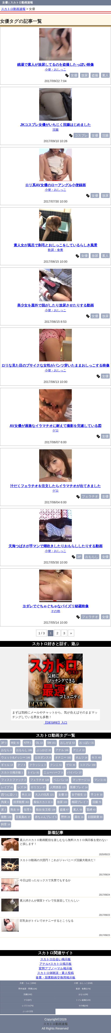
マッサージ (81, 779)
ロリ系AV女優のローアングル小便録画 (55, 185)
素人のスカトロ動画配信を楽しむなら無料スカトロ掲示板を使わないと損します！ (54, 844)
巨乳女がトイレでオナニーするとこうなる (37, 925)
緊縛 (91, 809)
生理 (27, 809)
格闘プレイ (80, 802)
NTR (27, 742)
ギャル (7, 764)
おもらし (24, 750)
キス (96, 757)
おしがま (67, 742)
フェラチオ (39, 779)
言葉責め (23, 817)
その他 (55, 611)
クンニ (56, 764)
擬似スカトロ (43, 802)
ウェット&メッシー (15, 757)
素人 (77, 809)
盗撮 (64, 809)
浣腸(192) (28, 994)
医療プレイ (78, 787)
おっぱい (86, 742)
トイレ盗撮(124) (83, 1000)
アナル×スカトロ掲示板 (55, 963)
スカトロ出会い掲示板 (55, 959)
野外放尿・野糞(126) (27, 989)
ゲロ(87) (27, 1000)
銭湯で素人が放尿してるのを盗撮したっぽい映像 (55, 64)
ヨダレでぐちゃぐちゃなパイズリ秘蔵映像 (55, 606)
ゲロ (70, 764)
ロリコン (38, 787)
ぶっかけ (43, 750)
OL (39, 742)
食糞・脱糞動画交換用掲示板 (55, 977)
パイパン (74, 772)
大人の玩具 (44, 794)
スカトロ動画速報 (55, 1024)
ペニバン (60, 779)
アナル (62, 750)
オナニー (63, 757)
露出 (78, 817)
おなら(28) (83, 994)
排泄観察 (21, 802)
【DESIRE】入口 (55, 722)
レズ (21, 787)
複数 (6, 817)
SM (51, 742)
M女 (15, 742)
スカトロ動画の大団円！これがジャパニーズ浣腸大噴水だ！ (48, 864)
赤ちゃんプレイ (46, 817)
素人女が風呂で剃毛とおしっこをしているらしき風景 (55, 245)
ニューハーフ (53, 772)
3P (4, 742)
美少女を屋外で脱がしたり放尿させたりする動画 (55, 305)
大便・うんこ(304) (28, 983)
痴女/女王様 (45, 809)
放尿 (62, 802)
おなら (6, 750)
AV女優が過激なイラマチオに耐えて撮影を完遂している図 (55, 426)
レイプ (7, 787)
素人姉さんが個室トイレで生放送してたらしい (40, 905)
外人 (26, 794)
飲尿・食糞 (55, 250)
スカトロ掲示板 (12, 772)
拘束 (5, 802)
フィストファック (13, 779)
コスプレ (88, 764)
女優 (62, 794)
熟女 (14, 809)
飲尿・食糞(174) (83, 989)
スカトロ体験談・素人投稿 (55, 973)
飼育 (5, 824)
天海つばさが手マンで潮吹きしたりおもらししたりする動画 (55, 546)
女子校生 (79, 794)
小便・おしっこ (55, 69)
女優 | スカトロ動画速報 (17, 2)
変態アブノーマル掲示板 (55, 968)
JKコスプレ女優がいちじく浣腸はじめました (55, 125)
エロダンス (43, 757)
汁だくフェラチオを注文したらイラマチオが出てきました (55, 486)
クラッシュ (37, 764)
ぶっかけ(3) (28, 1011)
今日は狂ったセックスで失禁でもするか (36, 884)
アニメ (79, 750)
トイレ (33, 772)
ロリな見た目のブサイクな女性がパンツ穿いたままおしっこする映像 (55, 365)
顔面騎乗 (95, 817)
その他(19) (83, 1006)
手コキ (97, 794)
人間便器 (58, 787)
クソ (21, 764)
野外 (65, 817)
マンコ (100, 779)
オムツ (81, 757)
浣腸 (96, 802)
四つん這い (9, 794)
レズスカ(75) (27, 1006)
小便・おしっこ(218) (83, 983)
